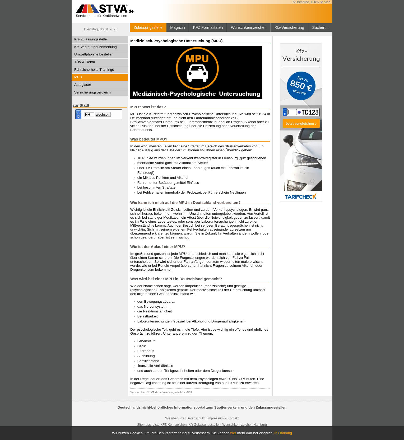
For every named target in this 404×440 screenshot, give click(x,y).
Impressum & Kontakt (223, 418)
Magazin (177, 27)
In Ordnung (283, 433)
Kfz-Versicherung (289, 27)
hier (233, 433)
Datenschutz (196, 418)
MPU (78, 77)
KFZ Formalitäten (208, 27)
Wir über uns (174, 418)
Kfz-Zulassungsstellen (204, 425)
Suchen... (320, 27)
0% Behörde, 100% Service (310, 2)
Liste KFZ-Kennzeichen (170, 425)
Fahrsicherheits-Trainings (94, 70)
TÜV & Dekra (84, 62)
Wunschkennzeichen (249, 27)
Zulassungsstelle (148, 27)
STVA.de (153, 392)
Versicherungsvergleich (92, 92)
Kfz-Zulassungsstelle (90, 39)
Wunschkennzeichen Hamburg (244, 425)
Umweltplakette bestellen (93, 54)
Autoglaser (82, 85)
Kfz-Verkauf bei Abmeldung (95, 47)
